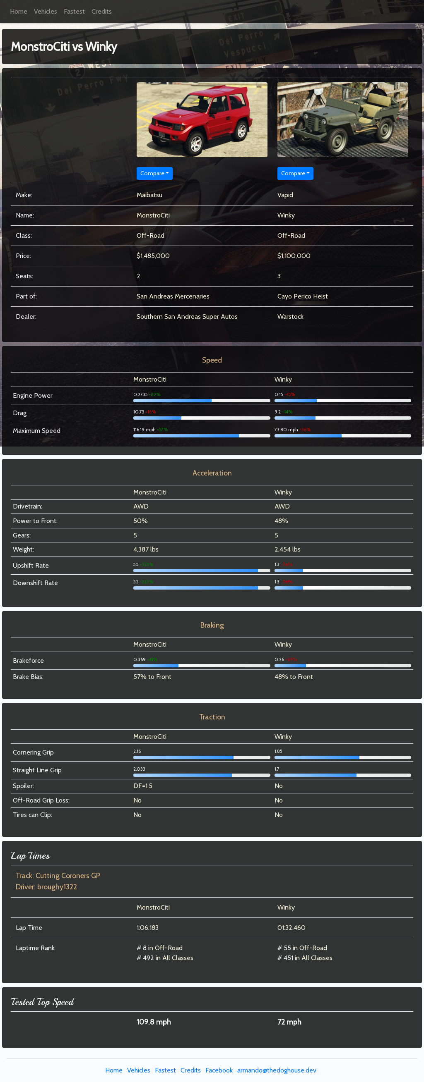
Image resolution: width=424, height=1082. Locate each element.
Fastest (74, 11)
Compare (152, 173)
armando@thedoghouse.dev (276, 1070)
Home (18, 11)
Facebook (219, 1070)
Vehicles (45, 11)
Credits (102, 11)
